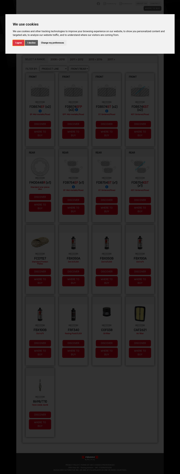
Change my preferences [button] (52, 43)
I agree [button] (18, 43)
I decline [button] (31, 43)
